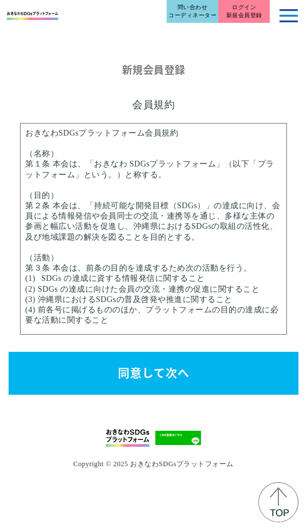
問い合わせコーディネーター (192, 11)
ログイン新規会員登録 (244, 11)
